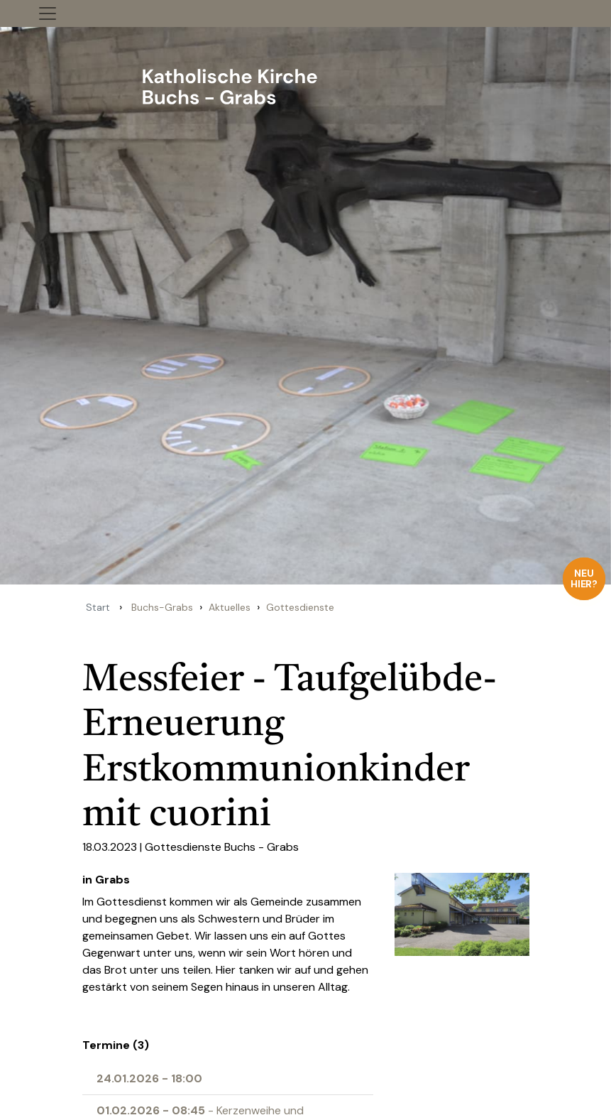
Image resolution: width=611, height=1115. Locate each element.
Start (98, 607)
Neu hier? (584, 578)
